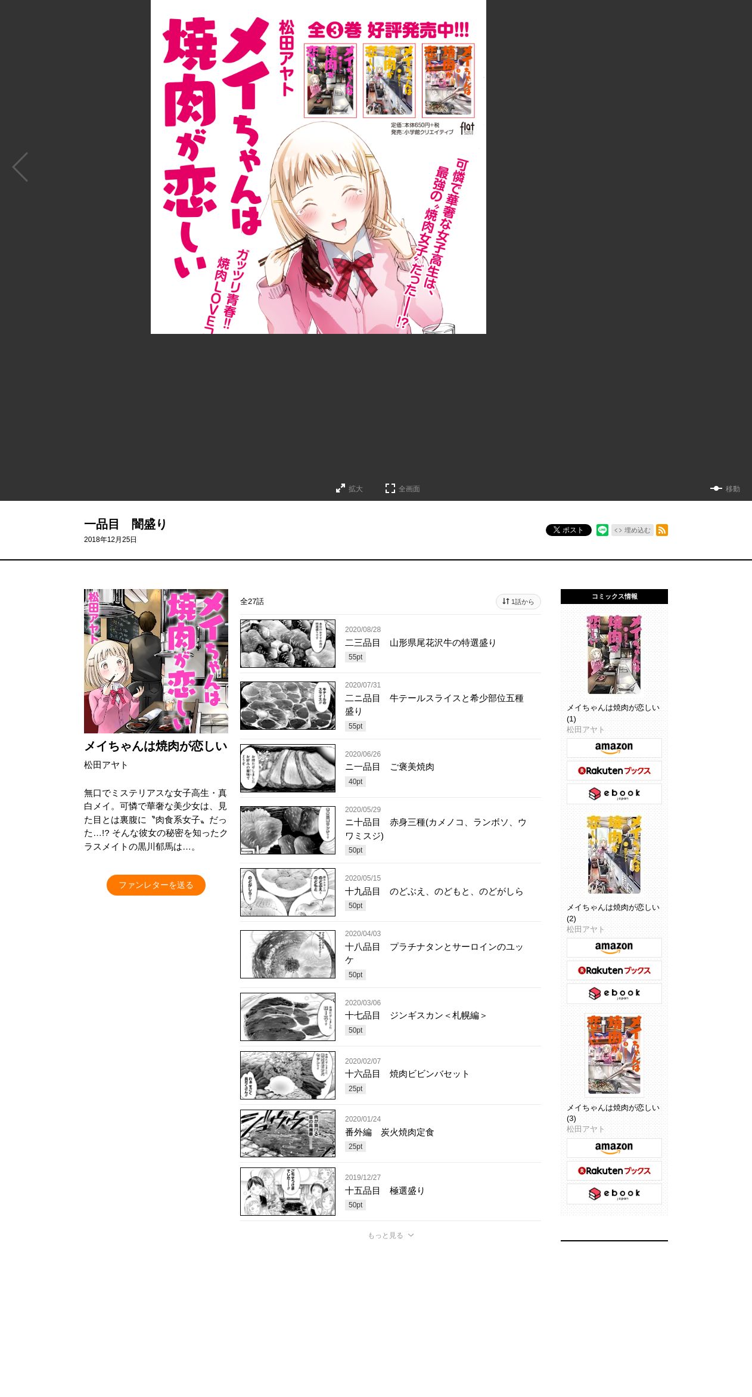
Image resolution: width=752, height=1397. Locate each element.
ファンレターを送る (156, 885)
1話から (523, 601)
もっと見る (385, 1235)
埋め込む (637, 530)
